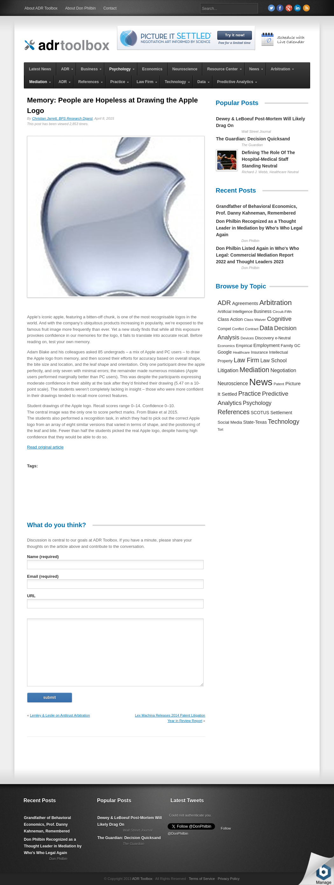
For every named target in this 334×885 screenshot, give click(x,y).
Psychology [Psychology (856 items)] (257, 403)
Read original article (45, 447)
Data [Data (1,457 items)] (266, 327)
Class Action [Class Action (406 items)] (230, 319)
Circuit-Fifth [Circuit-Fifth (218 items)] (282, 311)
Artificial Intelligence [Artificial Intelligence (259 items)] (235, 311)
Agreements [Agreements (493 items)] (245, 303)
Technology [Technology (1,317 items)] (283, 421)
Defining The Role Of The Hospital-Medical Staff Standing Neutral (268, 159)
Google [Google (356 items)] (225, 352)
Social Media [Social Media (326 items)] (230, 422)
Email (43, 576)
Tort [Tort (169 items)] (220, 429)
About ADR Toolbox (41, 8)
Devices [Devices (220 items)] (247, 338)
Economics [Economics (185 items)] (226, 346)
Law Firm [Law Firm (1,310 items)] (246, 360)
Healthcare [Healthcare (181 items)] (241, 352)
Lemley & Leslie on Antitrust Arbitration (60, 715)
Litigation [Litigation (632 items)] (228, 370)
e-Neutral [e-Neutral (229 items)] (283, 338)
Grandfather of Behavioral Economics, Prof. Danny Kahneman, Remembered (47, 824)
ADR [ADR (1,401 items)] (224, 302)
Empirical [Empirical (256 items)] (244, 345)
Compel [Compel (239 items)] (224, 329)
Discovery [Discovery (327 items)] (264, 338)
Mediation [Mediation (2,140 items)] (254, 370)
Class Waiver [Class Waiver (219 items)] (255, 319)
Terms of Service (202, 879)
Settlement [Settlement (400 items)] (281, 412)
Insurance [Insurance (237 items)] (259, 352)
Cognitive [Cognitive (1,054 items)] (279, 318)
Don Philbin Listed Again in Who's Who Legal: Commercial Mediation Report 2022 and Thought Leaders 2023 (257, 255)
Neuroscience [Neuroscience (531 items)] (233, 383)
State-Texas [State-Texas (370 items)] (255, 422)
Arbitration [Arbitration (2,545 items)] (275, 303)
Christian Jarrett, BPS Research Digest (62, 118)
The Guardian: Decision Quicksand (253, 138)
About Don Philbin (80, 8)
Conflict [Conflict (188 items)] (238, 329)
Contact (109, 8)
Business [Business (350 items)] (263, 311)
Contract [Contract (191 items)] (251, 329)
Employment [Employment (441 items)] (266, 345)
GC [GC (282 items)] (297, 345)
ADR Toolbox (142, 879)
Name (43, 556)
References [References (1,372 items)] (234, 411)
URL (31, 595)
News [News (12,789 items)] (260, 382)
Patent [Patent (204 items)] (279, 384)
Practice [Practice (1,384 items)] (249, 393)
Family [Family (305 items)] (287, 345)
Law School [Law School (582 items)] (273, 360)
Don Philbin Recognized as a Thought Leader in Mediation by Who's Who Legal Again (259, 228)
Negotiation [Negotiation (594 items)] (283, 370)
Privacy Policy (228, 879)
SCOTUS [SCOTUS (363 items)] (260, 412)
